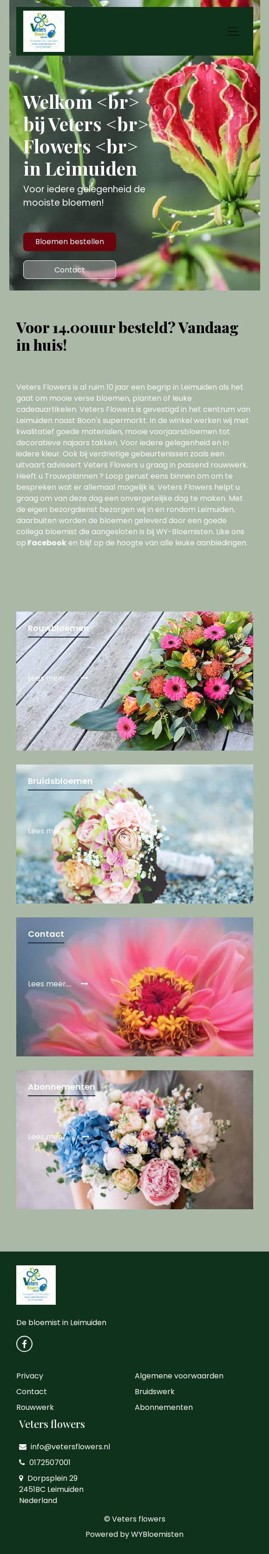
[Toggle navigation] (233, 31)
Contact (69, 270)
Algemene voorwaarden (179, 1376)
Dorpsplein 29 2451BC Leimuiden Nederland (51, 1489)
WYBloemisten (157, 1534)
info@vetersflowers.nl (64, 1446)
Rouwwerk (35, 1407)
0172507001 (45, 1462)
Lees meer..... (59, 1136)
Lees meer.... (58, 678)
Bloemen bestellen (69, 241)
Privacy (29, 1376)
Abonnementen (164, 1407)
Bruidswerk (155, 1391)
